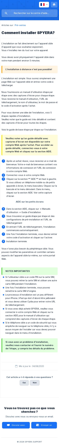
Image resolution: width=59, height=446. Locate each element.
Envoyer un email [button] (46, 426)
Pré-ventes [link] (20, 25)
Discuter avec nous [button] (18, 426)
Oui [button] (24, 382)
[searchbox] (29, 13)
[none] (44, 4)
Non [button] (35, 382)
